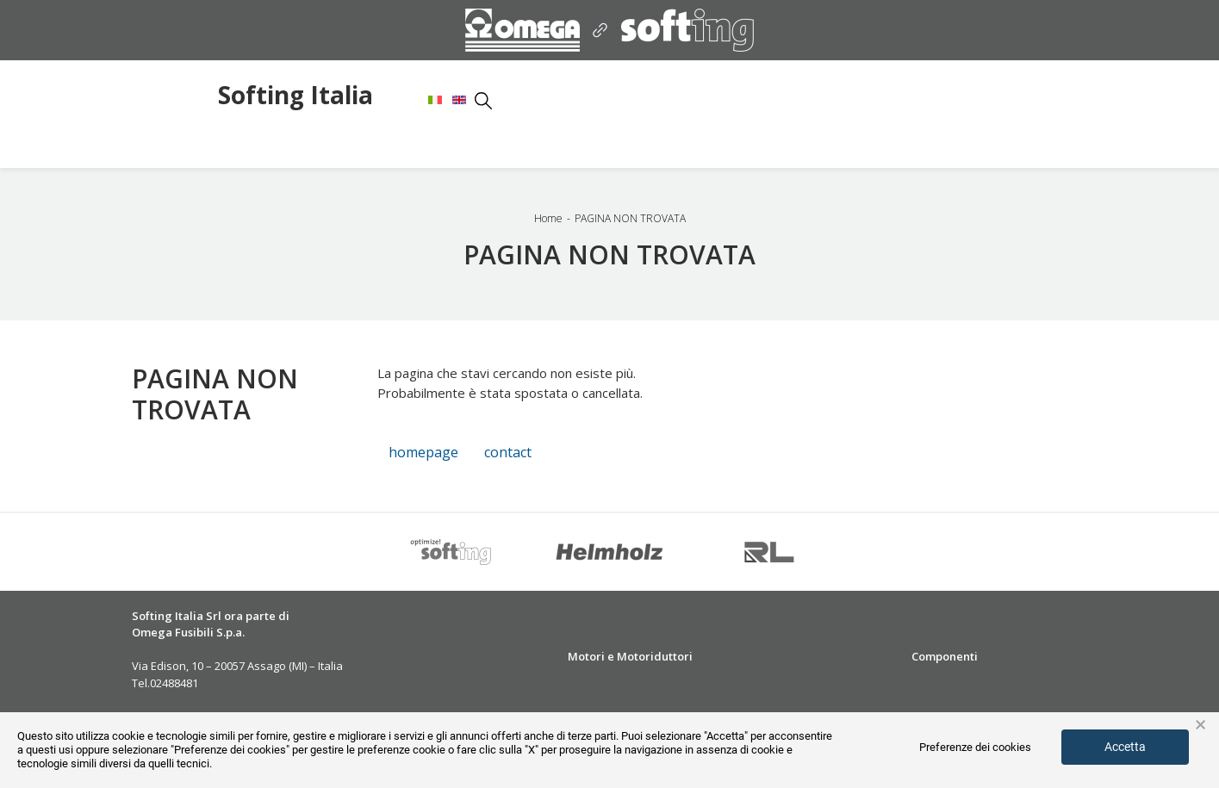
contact (508, 452)
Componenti (944, 656)
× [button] (1200, 725)
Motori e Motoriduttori (630, 656)
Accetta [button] (1125, 747)
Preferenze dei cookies (975, 747)
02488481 (174, 683)
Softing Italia (295, 96)
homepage (423, 452)
